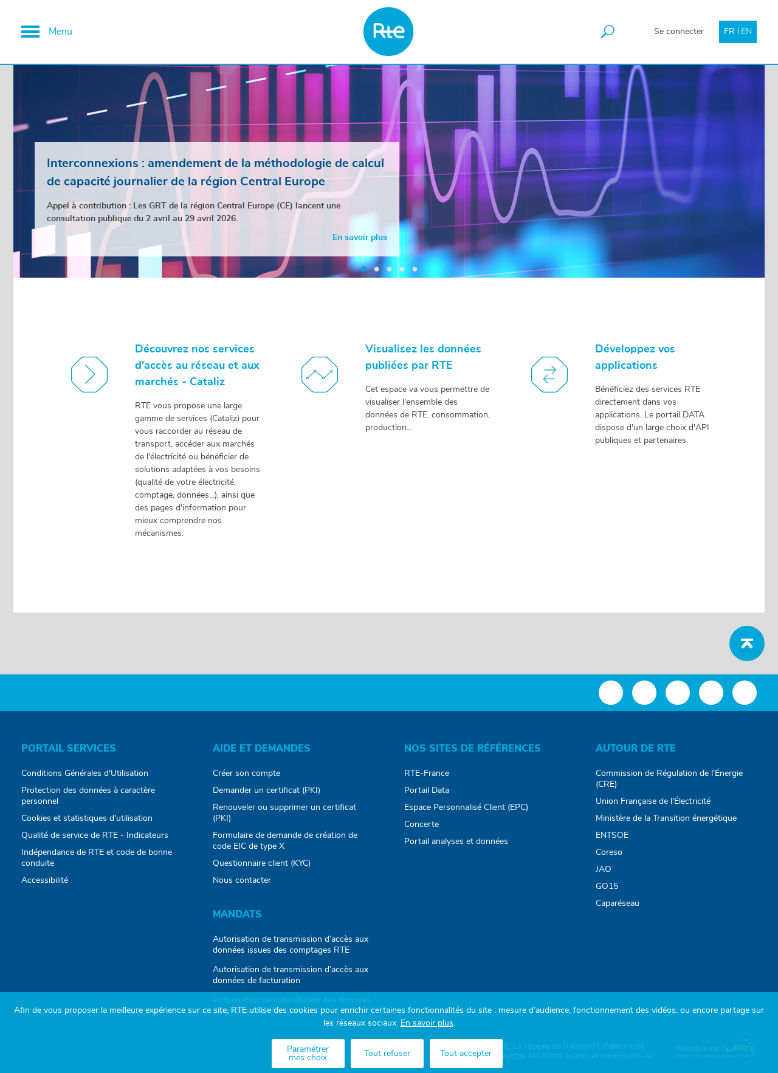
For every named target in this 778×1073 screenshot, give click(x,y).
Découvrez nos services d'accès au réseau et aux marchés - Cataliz (197, 366)
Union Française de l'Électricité (653, 801)
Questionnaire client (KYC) (262, 863)
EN (746, 31)
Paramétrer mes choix (308, 1053)
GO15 (607, 886)
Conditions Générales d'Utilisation (84, 773)
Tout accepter (466, 1053)
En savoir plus (427, 1023)
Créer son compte (246, 773)
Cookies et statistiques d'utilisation (87, 818)
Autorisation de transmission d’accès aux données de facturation (290, 975)
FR (729, 31)
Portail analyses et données (456, 841)
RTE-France (426, 773)
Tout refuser (387, 1053)
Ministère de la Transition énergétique (666, 818)
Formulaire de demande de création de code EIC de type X (285, 841)
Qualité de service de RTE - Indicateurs (94, 835)
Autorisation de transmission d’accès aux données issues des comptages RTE (290, 945)
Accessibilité (44, 880)
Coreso (609, 852)
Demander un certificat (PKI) (266, 790)
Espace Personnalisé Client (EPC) (466, 807)
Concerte (421, 824)
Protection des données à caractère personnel (88, 796)
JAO (603, 869)
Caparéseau (617, 903)
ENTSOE (612, 835)
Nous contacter (242, 880)
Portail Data (426, 790)
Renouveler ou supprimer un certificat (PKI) (284, 813)
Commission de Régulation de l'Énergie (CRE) (669, 779)
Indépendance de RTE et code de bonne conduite (96, 858)
